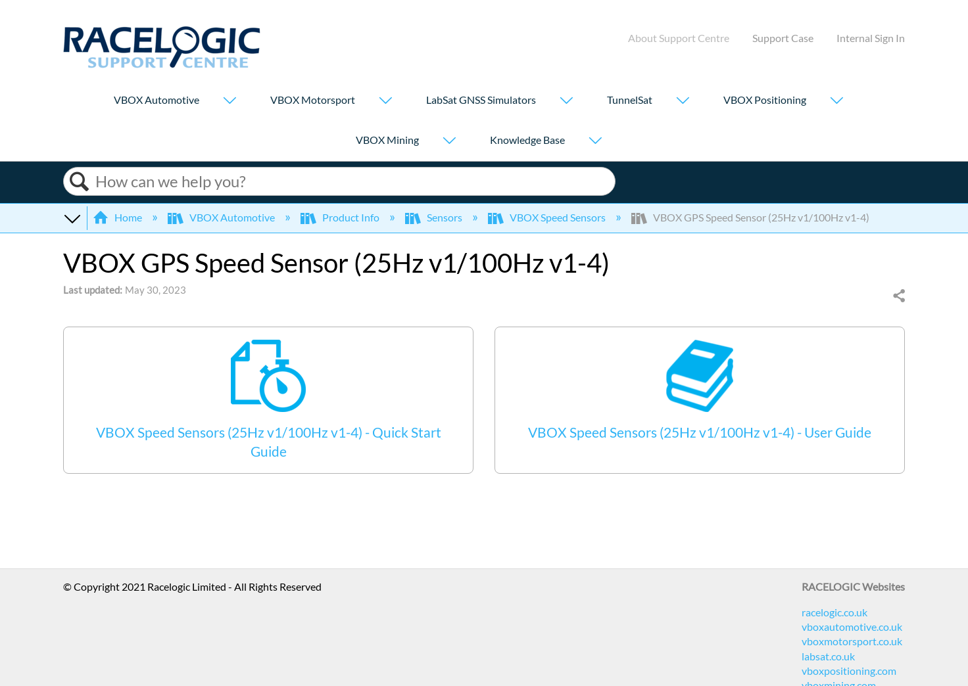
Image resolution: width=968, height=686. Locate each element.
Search (79, 182)
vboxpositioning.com (849, 670)
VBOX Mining (387, 139)
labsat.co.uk (828, 656)
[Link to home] (161, 64)
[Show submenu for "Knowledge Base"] (595, 141)
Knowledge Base (527, 139)
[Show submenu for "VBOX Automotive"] (229, 101)
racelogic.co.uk (834, 612)
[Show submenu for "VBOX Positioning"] (836, 101)
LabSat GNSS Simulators (481, 99)
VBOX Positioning (764, 99)
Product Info (341, 217)
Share (898, 296)
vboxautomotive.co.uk (852, 626)
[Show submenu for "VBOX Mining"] (449, 141)
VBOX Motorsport (312, 99)
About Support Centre (678, 38)
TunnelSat (629, 99)
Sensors (434, 217)
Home (118, 217)
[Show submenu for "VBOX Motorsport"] (385, 101)
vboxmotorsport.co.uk (852, 641)
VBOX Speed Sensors (548, 217)
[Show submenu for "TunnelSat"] (682, 101)
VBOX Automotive (156, 99)
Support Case (782, 38)
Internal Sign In (870, 38)
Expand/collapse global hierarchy (71, 217)
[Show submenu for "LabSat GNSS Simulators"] (566, 101)
